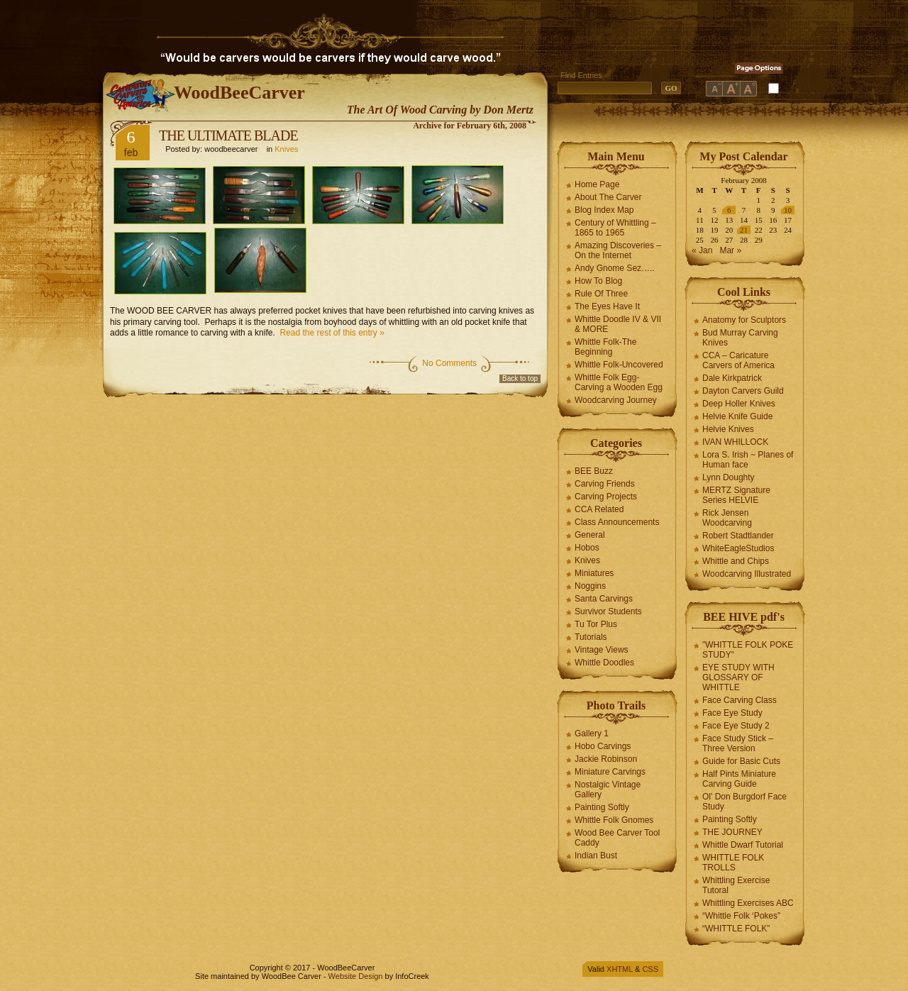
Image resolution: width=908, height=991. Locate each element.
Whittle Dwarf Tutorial (742, 845)
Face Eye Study (732, 713)
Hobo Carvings (603, 746)
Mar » (730, 250)
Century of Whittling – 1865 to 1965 (615, 228)
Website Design (355, 976)
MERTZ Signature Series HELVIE (736, 495)
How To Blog (598, 281)
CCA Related (599, 509)
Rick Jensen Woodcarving (727, 518)
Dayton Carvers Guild (743, 391)
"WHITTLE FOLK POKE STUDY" (747, 650)
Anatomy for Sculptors (744, 320)
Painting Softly (602, 807)
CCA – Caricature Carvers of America (738, 360)
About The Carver (608, 197)
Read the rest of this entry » (331, 333)
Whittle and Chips (735, 561)
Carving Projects (606, 497)
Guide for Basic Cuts (741, 761)
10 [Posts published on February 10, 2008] (788, 210)
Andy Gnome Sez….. (615, 268)
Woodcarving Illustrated (746, 574)
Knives (286, 149)
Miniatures (594, 573)
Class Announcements (617, 522)
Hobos (587, 548)
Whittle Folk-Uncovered (619, 365)
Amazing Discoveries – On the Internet (618, 250)
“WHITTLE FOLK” (736, 929)
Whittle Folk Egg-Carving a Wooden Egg (619, 382)
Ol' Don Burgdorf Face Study (744, 802)
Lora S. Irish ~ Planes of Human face (747, 460)
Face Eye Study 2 (736, 726)
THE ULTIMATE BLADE (228, 135)
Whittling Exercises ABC (748, 903)
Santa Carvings (604, 599)
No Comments (449, 363)
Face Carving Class (739, 700)
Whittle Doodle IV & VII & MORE (618, 324)
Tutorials (591, 637)
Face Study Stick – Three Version (737, 743)
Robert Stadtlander (738, 536)
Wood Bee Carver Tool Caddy (617, 838)
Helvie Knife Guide (737, 416)
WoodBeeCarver (239, 92)
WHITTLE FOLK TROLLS (733, 863)
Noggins (590, 586)
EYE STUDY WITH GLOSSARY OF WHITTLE (738, 677)
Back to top (520, 378)
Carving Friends (605, 484)
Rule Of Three (601, 294)
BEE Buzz (594, 471)
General (590, 535)
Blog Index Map (604, 210)
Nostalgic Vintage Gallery (608, 789)
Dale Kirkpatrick (732, 378)
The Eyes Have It (607, 306)
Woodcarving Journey (616, 400)
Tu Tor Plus (596, 624)
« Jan (702, 250)
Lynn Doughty (728, 477)
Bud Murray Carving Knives (740, 338)
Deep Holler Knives (738, 404)
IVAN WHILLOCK (735, 442)
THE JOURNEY (732, 832)
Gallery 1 (592, 733)
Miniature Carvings (610, 772)
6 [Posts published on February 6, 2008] (729, 210)
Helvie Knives (728, 429)
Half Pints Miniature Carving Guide (739, 779)
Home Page (597, 184)
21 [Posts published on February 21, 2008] (744, 230)
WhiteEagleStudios (738, 548)
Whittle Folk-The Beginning (605, 347)
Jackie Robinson (606, 759)
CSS (650, 969)
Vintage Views (602, 650)
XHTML (620, 969)
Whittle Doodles (604, 663)
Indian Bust (596, 855)
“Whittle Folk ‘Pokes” (741, 916)
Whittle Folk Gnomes (614, 820)
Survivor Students (608, 611)
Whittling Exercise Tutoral (736, 885)
